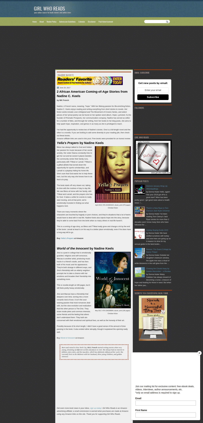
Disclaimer (92, 21)
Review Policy (51, 21)
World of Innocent (67, 338)
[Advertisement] (101, 48)
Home (34, 21)
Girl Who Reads (49, 8)
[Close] (199, 353)
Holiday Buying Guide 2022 (157, 230)
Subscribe (153, 97)
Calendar (81, 21)
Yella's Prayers (67, 238)
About (41, 21)
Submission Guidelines (67, 21)
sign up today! (96, 408)
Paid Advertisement (106, 21)
